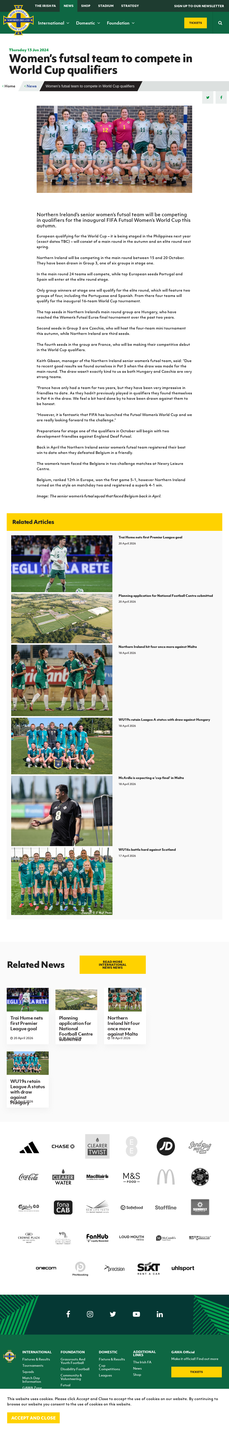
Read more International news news (112, 965)
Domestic (88, 23)
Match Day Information (31, 1380)
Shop (85, 6)
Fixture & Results (112, 1359)
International (53, 23)
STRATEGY (130, 6)
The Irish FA (45, 6)
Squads (28, 1371)
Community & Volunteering (71, 1377)
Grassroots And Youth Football (73, 1361)
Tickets (196, 1372)
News (69, 6)
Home (8, 86)
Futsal (65, 1385)
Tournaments (32, 1365)
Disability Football (75, 1369)
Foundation (121, 23)
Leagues (105, 1375)
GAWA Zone (32, 1387)
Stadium (106, 6)
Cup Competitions (109, 1367)
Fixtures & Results (36, 1359)
